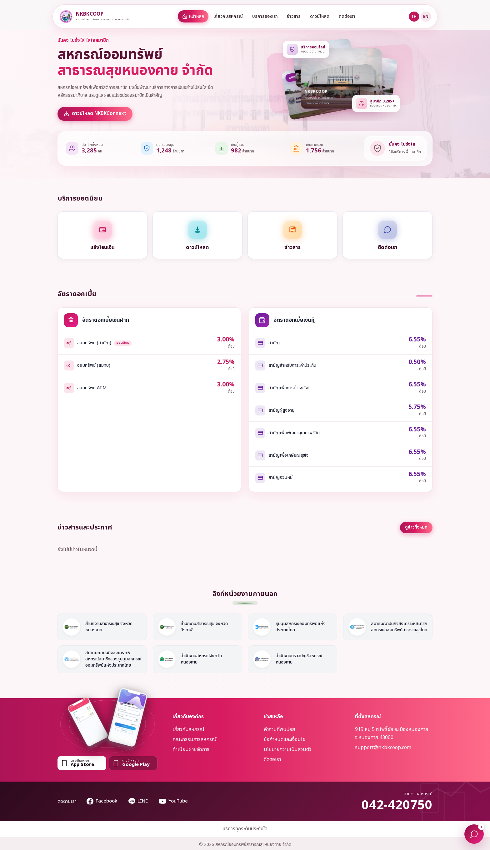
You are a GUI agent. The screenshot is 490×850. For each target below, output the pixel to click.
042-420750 (397, 805)
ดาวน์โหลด (319, 16)
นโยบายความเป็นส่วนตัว (287, 749)
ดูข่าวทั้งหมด (416, 527)
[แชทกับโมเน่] (474, 834)
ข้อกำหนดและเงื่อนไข (284, 739)
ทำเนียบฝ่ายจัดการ (190, 749)
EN (425, 16)
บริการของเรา (265, 16)
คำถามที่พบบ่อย (279, 729)
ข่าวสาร (294, 16)
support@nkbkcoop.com (383, 747)
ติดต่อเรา (347, 16)
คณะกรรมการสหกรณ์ (194, 739)
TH (414, 16)
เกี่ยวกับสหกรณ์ (228, 16)
